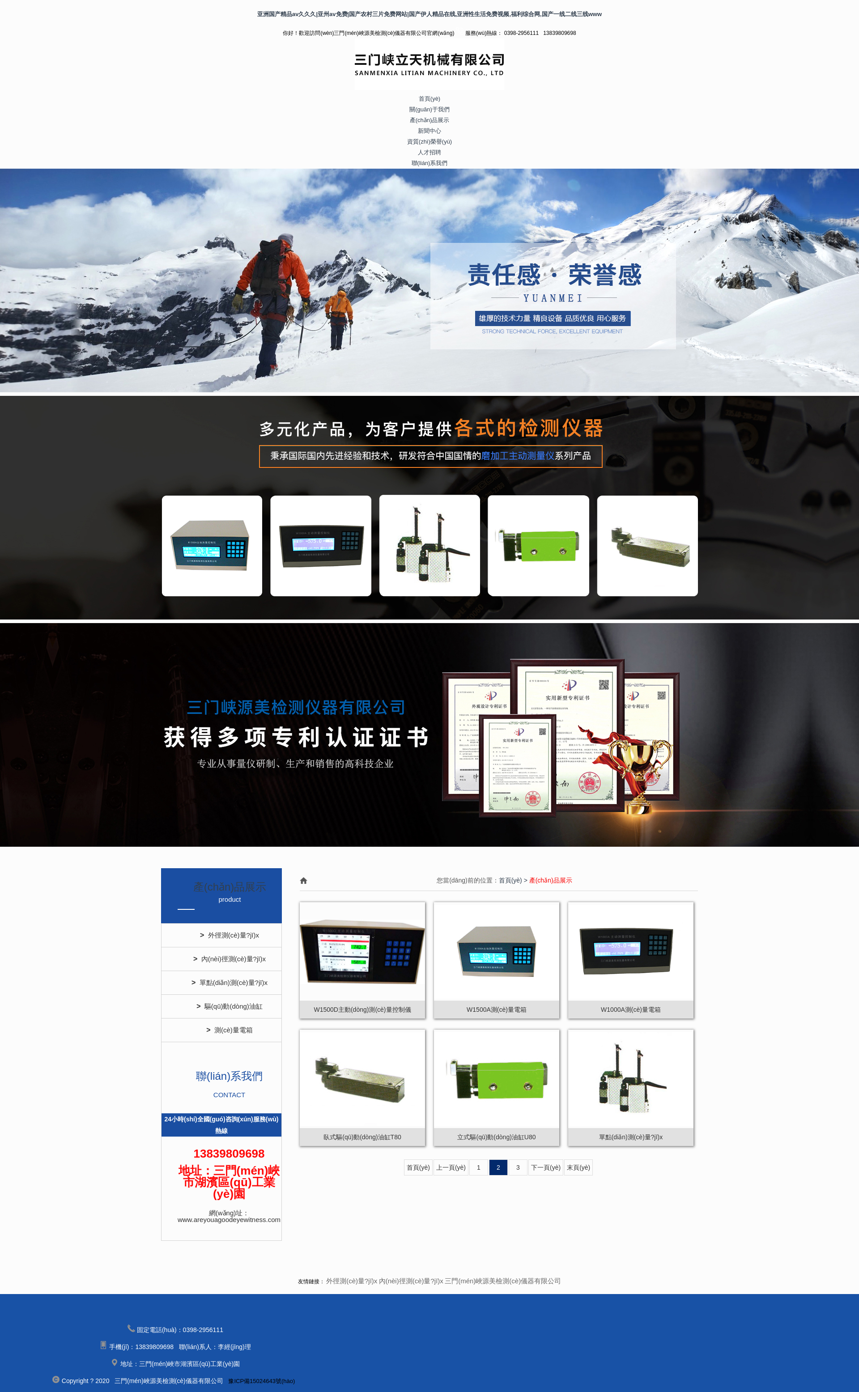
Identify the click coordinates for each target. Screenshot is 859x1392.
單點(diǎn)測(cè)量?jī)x (229, 982)
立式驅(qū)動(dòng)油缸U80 (496, 1137)
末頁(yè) (578, 1167)
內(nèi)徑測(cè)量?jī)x (229, 959)
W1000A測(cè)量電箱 (631, 1009)
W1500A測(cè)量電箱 (497, 1009)
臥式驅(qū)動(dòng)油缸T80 (362, 1137)
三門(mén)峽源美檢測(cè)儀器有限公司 (503, 1280)
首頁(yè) (429, 98)
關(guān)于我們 (429, 109)
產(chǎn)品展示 (430, 120)
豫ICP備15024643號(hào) (261, 1381)
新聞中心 (429, 130)
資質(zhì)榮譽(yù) (429, 141)
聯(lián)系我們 (430, 163)
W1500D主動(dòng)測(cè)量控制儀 (362, 1009)
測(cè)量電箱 (229, 1030)
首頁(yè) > (514, 880)
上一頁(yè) (451, 1167)
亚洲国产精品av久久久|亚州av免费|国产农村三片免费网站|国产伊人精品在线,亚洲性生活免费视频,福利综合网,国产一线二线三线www (429, 14)
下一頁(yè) (546, 1167)
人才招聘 (429, 152)
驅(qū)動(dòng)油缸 (229, 1006)
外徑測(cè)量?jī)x (229, 935)
